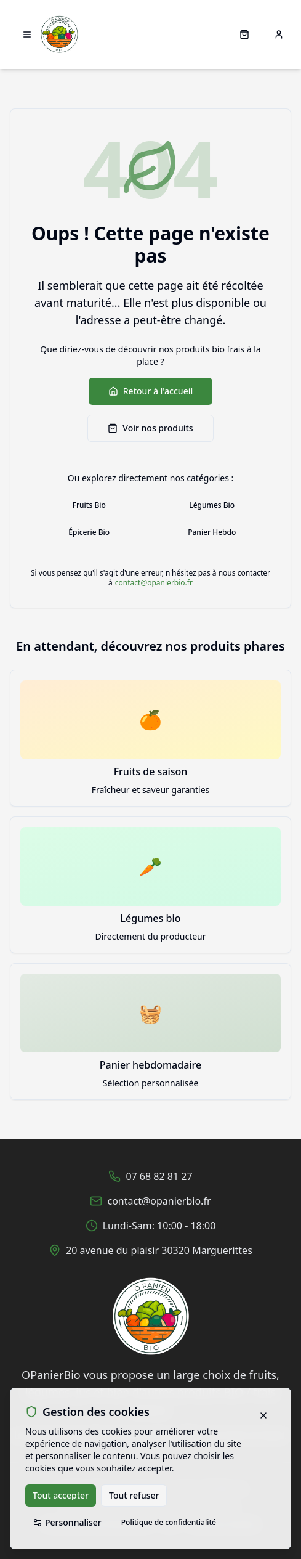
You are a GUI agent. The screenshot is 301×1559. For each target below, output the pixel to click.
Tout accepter (61, 1495)
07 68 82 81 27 (159, 1176)
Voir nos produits (150, 428)
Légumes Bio (212, 505)
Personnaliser (67, 1522)
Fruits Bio (89, 505)
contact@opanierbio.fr (154, 582)
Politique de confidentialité (168, 1522)
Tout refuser (134, 1495)
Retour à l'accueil (150, 391)
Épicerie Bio (89, 532)
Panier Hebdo (212, 532)
